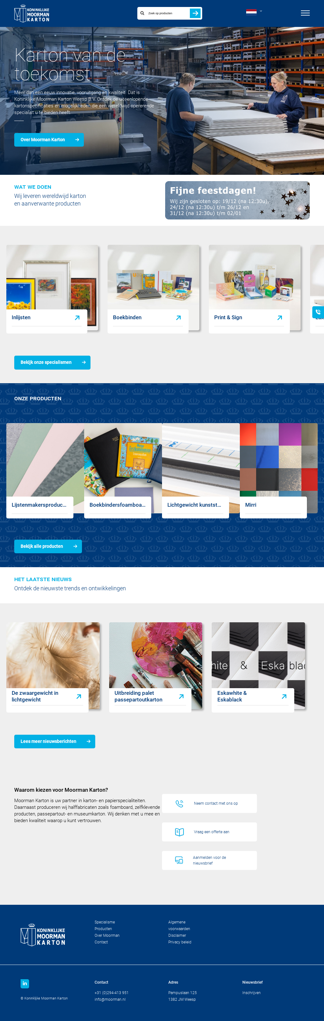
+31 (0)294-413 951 (112, 993)
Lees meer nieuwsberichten (48, 741)
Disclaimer (177, 935)
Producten (103, 929)
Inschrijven (251, 993)
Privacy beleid (179, 942)
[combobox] (162, 13)
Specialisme (105, 922)
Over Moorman (107, 935)
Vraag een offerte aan (211, 832)
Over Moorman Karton (43, 139)
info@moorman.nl (110, 999)
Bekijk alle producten (42, 546)
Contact (101, 942)
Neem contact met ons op (216, 803)
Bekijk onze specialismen (46, 362)
